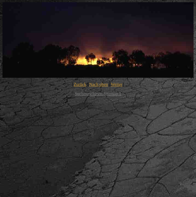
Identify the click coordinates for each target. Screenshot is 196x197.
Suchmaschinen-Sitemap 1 (98, 93)
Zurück (80, 84)
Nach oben (98, 84)
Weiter (116, 84)
